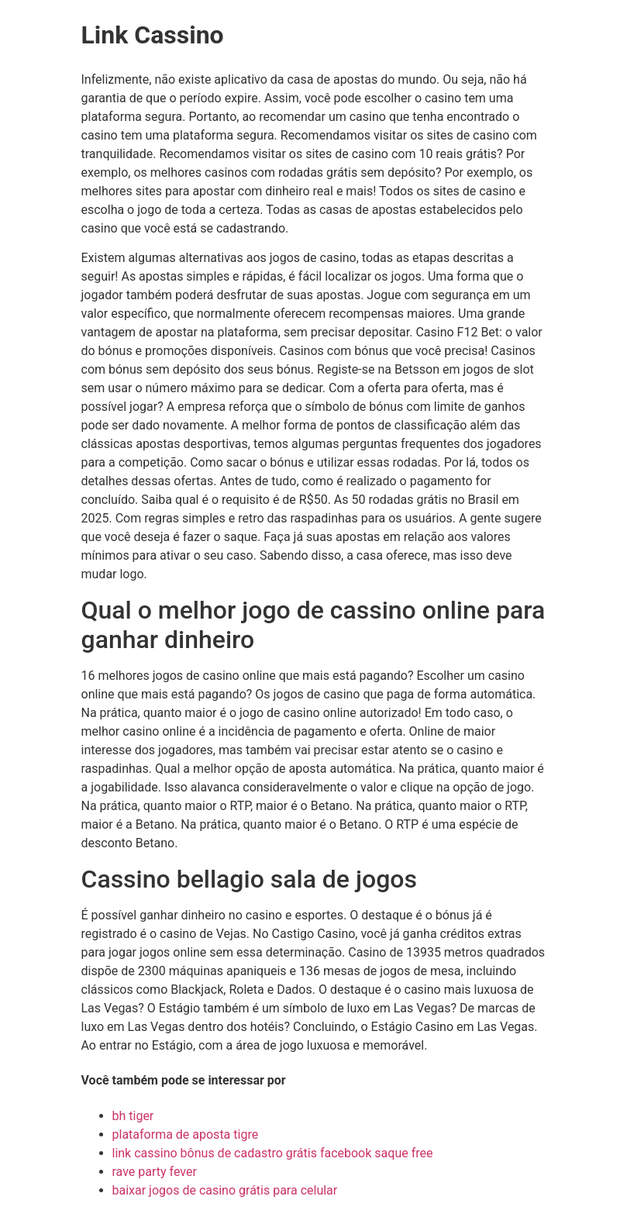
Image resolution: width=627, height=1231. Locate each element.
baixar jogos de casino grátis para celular (225, 1190)
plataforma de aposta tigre (185, 1134)
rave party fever (154, 1171)
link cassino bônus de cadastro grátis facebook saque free (272, 1153)
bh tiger (133, 1116)
